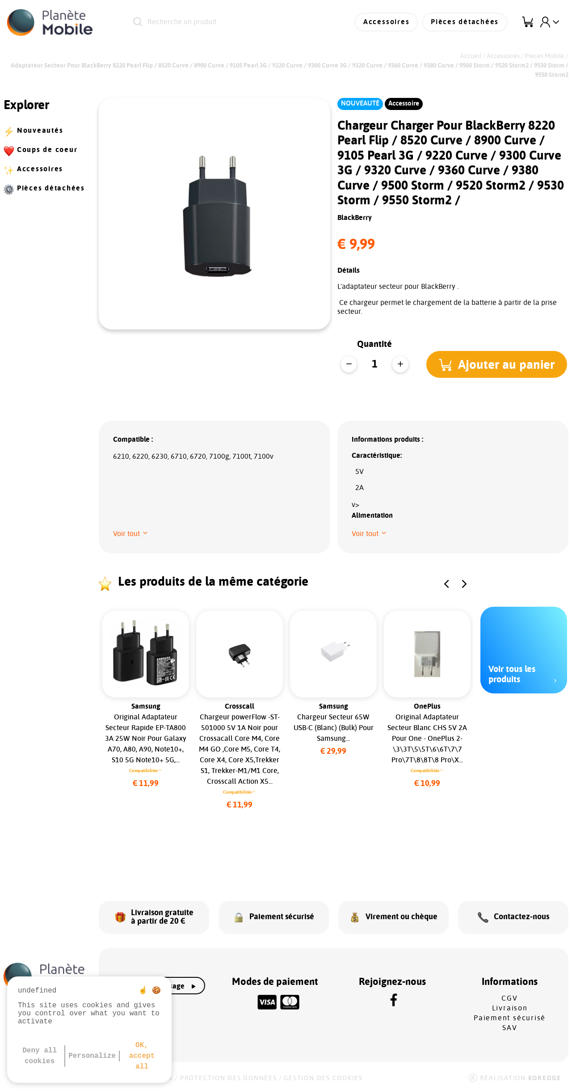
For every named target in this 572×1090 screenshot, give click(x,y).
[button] (497, 364)
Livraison (510, 1007)
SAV (509, 1027)
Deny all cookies (39, 1056)
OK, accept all (142, 1056)
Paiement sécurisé (510, 1017)
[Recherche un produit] (230, 22)
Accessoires (387, 22)
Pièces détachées (465, 22)
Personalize (92, 1056)
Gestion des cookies (323, 1077)
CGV (509, 997)
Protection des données (228, 1077)
